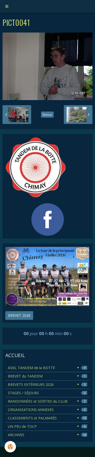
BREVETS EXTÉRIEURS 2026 (47, 384)
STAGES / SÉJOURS (47, 392)
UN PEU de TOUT (47, 426)
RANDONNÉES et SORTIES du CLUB (47, 401)
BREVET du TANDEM (47, 376)
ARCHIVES (47, 434)
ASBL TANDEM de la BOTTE (47, 367)
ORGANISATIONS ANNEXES (47, 409)
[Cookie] (10, 446)
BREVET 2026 (19, 315)
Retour (47, 115)
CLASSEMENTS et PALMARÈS (47, 418)
